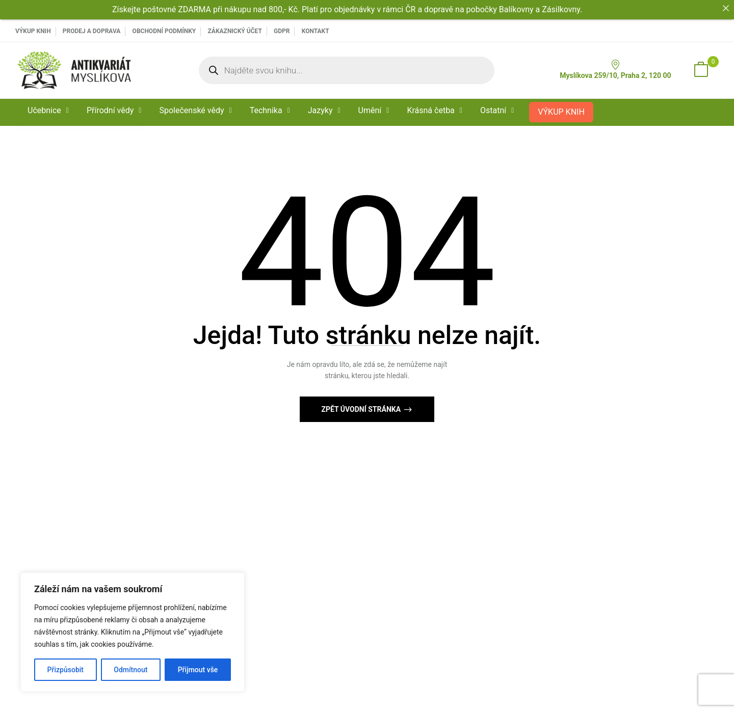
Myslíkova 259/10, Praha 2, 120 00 (615, 70)
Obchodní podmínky (164, 31)
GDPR (282, 31)
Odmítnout (130, 670)
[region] (132, 632)
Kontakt (315, 31)
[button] (701, 70)
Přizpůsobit (65, 670)
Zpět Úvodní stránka (361, 409)
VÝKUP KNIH (33, 31)
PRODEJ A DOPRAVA (92, 31)
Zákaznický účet (234, 31)
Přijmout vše (198, 670)
